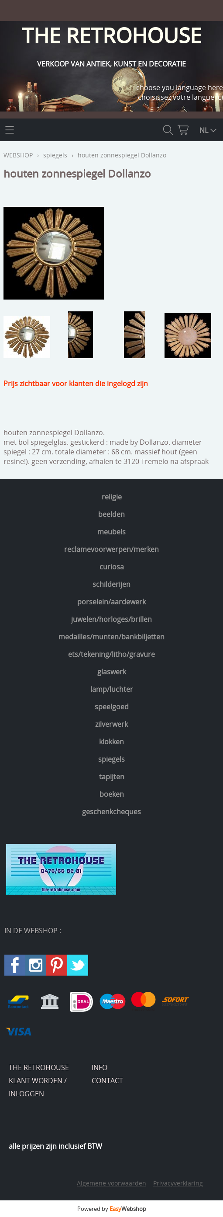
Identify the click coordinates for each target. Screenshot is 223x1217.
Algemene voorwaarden (111, 1183)
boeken (111, 794)
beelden (111, 514)
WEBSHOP (18, 155)
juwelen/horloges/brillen (111, 619)
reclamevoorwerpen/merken (111, 549)
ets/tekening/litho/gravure (111, 654)
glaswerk (111, 671)
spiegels (111, 759)
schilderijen (111, 584)
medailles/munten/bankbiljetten (111, 637)
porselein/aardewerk (111, 602)
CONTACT (107, 1080)
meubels (111, 532)
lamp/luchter (111, 689)
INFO (99, 1067)
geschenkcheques (111, 811)
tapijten (111, 776)
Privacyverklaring (178, 1183)
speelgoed (112, 706)
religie (112, 497)
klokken (111, 741)
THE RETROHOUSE (39, 1067)
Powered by (111, 1209)
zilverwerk (111, 724)
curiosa (111, 567)
